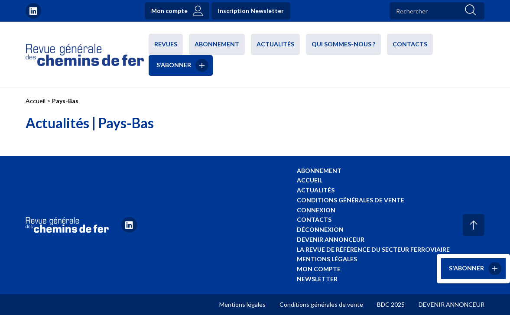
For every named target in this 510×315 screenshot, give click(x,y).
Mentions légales (327, 259)
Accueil (35, 100)
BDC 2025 (391, 304)
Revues (165, 44)
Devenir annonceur (330, 239)
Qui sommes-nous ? (343, 44)
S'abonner (466, 268)
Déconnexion (320, 229)
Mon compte (169, 10)
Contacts (410, 44)
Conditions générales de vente (350, 200)
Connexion (316, 210)
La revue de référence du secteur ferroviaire (373, 249)
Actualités (275, 44)
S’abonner (173, 64)
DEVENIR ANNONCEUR (451, 304)
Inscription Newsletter (251, 10)
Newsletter (317, 279)
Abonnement (217, 44)
